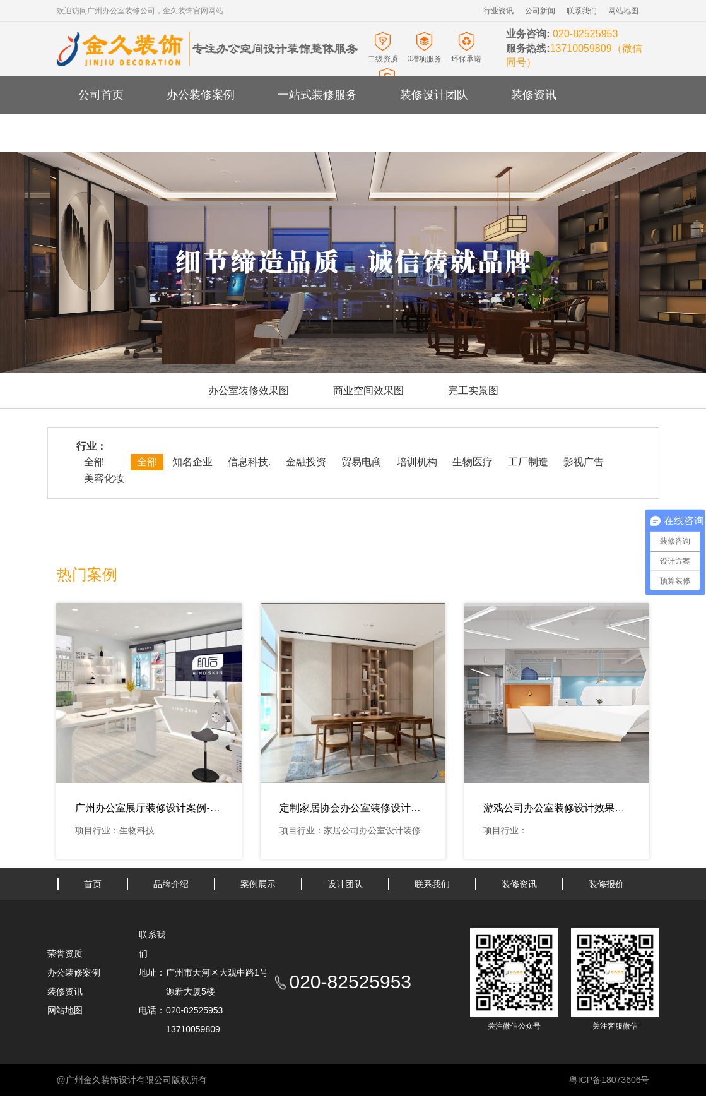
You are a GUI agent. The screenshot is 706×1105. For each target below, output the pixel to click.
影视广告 (583, 462)
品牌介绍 (171, 884)
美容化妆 (104, 478)
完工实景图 (473, 390)
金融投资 (306, 462)
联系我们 (582, 10)
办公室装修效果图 (248, 390)
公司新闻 (540, 10)
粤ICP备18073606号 (609, 1080)
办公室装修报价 (206, 132)
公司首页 (101, 94)
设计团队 (345, 884)
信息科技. (249, 462)
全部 (94, 462)
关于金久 (101, 132)
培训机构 (417, 462)
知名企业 (192, 462)
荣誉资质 (65, 953)
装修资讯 (533, 94)
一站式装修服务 (317, 94)
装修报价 (606, 884)
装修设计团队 (434, 94)
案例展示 (258, 884)
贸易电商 (361, 462)
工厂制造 (528, 462)
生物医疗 (472, 462)
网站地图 (623, 10)
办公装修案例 (201, 94)
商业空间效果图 (368, 390)
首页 (93, 884)
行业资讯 (498, 10)
